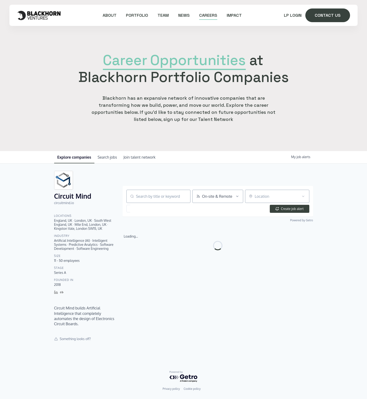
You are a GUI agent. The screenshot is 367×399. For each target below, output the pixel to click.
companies (75, 157)
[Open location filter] (303, 196)
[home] (38, 15)
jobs (109, 157)
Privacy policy (171, 389)
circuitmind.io (64, 203)
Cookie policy (192, 389)
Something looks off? (72, 339)
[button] (141, 208)
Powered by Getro (301, 220)
